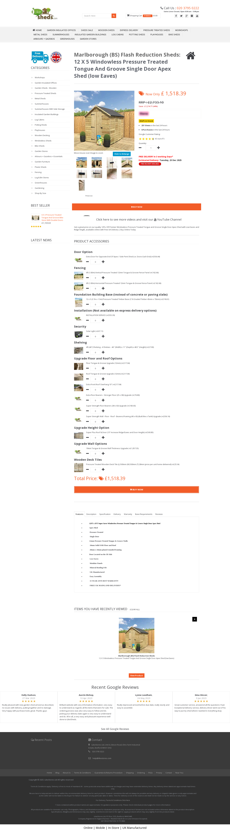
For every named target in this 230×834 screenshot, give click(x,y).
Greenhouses (67, 38)
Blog (57, 772)
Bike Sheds (174, 34)
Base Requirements (144, 514)
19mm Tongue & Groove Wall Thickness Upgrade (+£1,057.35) (112, 448)
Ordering (140, 772)
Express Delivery (129, 30)
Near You (180, 772)
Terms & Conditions (81, 772)
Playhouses (156, 34)
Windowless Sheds (42, 140)
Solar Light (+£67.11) (94, 331)
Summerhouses (61, 34)
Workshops (181, 30)
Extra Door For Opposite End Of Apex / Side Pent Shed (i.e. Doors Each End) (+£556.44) (123, 256)
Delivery (117, 514)
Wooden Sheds (106, 30)
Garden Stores (88, 38)
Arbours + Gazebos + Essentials (48, 156)
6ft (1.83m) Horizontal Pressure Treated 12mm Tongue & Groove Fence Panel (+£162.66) (124, 283)
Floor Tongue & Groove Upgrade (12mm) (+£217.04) (108, 363)
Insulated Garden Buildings (90, 34)
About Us (66, 772)
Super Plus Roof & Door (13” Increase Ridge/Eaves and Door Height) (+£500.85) (120, 432)
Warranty (128, 514)
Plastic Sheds (40, 167)
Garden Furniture (42, 161)
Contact (169, 772)
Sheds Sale (87, 30)
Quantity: (143, 143)
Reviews (159, 514)
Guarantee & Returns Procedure (108, 772)
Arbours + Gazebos (44, 38)
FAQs (150, 772)
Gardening (39, 188)
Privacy (159, 772)
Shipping (129, 772)
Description (91, 514)
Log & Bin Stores (41, 177)
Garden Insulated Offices (61, 30)
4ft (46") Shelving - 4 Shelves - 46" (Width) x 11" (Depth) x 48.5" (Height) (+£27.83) (120, 347)
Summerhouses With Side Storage (49, 109)
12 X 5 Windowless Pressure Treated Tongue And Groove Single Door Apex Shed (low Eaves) (137, 657)
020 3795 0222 (188, 8)
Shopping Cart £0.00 (143, 15)
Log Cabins (118, 34)
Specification (105, 514)
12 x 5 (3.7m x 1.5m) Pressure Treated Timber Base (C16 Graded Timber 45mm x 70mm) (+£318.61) (127, 299)
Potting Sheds (137, 34)
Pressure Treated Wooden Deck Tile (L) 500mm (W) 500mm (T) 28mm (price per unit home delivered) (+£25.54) (133, 464)
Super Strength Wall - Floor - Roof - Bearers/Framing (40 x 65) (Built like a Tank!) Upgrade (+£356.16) (128, 416)
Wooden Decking (42, 135)
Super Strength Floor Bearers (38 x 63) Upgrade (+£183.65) (111, 405)
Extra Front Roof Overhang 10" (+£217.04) (104, 384)
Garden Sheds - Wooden (45, 88)
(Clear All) (135, 609)
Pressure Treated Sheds (156, 30)
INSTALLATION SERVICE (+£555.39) (100, 315)
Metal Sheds (40, 34)
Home (48, 772)
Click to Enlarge (121, 154)
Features (79, 514)
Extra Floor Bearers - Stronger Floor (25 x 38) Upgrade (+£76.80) (113, 395)
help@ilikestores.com (102, 758)
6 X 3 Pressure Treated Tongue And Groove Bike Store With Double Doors (52, 217)
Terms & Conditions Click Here (118, 800)
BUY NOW (136, 207)
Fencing (37, 172)
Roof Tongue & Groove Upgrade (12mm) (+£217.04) (108, 373)
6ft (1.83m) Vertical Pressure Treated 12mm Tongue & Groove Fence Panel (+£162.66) (122, 272)
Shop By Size (40, 193)
